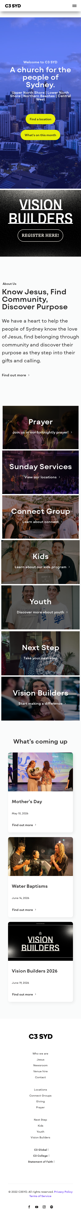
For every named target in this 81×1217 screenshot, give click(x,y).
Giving (40, 1101)
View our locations (41, 477)
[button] (74, 5)
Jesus (40, 1059)
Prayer (40, 1107)
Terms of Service (40, 1196)
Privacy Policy (63, 1191)
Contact (40, 1077)
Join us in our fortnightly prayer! (40, 432)
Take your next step (40, 658)
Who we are (40, 1053)
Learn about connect (40, 522)
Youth (40, 1131)
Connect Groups (40, 1095)
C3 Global (40, 1149)
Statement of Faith (40, 1161)
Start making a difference (40, 703)
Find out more (14, 375)
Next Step (40, 1119)
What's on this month (40, 135)
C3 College (40, 1155)
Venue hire (40, 1071)
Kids (40, 1125)
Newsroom (40, 1065)
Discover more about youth (40, 612)
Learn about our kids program (40, 567)
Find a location (40, 119)
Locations (40, 1089)
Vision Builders (40, 1137)
